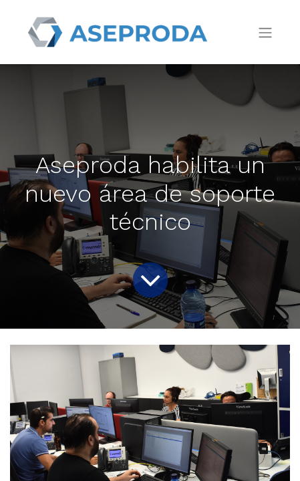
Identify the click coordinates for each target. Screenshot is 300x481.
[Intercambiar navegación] (265, 32)
